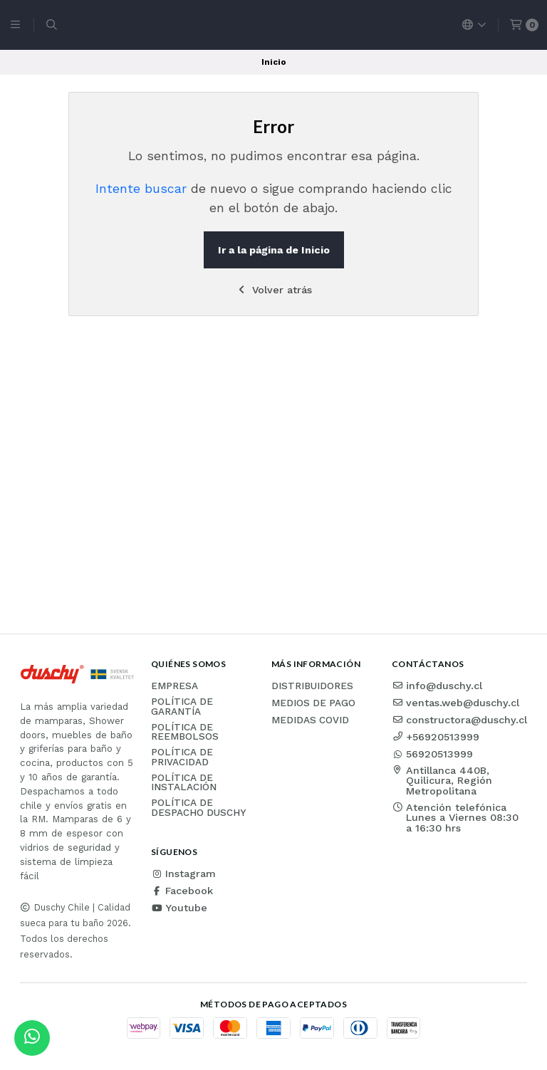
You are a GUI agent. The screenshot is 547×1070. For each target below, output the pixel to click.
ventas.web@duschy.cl (455, 703)
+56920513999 (435, 737)
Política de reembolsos (185, 732)
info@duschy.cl (437, 686)
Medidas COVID (310, 720)
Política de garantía (182, 706)
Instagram (183, 873)
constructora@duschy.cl (459, 720)
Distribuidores (312, 686)
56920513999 (432, 754)
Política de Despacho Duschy (198, 807)
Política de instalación (184, 782)
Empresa (174, 686)
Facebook (182, 891)
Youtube (179, 908)
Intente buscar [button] (141, 189)
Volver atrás (274, 289)
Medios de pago (313, 703)
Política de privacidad (182, 757)
